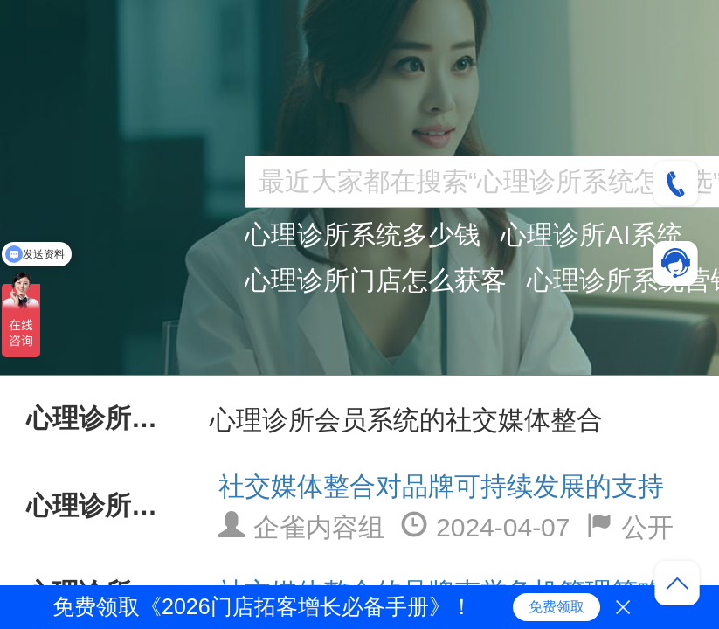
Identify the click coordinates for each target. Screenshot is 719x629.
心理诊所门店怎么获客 (376, 280)
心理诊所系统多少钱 (362, 234)
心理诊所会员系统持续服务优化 (100, 418)
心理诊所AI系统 (591, 234)
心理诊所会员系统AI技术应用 (100, 505)
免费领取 (556, 606)
